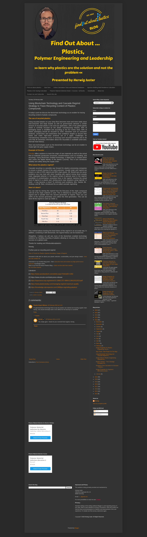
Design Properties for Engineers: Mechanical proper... (105, 370)
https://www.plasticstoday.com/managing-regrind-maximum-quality (55, 284)
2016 (96, 389)
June (97, 336)
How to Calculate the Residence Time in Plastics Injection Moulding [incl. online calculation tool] (110, 221)
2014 (96, 393)
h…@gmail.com (83, 496)
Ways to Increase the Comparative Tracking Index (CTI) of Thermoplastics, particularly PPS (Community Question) (110, 235)
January (98, 374)
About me (101, 91)
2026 (96, 310)
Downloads (91, 91)
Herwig (40, 319)
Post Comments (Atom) (42, 362)
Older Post (83, 359)
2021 (96, 377)
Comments (97, 414)
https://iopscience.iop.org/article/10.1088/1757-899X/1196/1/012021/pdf (57, 280)
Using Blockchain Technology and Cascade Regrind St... (105, 354)
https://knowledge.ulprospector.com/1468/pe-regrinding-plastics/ (54, 287)
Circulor (31, 153)
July (97, 333)
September (99, 329)
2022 (96, 320)
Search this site (52, 94)
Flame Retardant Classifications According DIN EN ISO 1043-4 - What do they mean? (110, 250)
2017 (96, 386)
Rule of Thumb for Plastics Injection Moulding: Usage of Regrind (48, 253)
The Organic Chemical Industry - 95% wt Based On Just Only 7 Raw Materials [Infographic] (110, 206)
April (97, 341)
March (98, 343)
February (98, 345)
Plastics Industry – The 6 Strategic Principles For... (105, 362)
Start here (47, 87)
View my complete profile (99, 403)
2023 (96, 317)
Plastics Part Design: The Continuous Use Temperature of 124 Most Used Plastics (110, 175)
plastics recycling (37, 294)
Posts (96, 411)
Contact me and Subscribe (35, 94)
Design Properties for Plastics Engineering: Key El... (104, 348)
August (98, 331)
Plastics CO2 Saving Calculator (37, 91)
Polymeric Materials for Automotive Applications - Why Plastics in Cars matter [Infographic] (110, 263)
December (99, 322)
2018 (96, 384)
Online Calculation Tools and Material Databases (68, 87)
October (98, 326)
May (97, 338)
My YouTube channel (35, 267)
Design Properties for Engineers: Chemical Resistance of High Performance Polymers (109, 279)
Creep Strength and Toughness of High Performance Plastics (108, 293)
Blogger (77, 528)
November (99, 324)
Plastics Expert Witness (40, 305)
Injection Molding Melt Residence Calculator (101, 87)
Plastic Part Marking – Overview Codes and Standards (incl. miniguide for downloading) (110, 160)
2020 (96, 379)
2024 (96, 315)
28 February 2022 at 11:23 (55, 305)
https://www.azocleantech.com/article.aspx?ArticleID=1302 (52, 274)
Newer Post (32, 359)
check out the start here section (63, 265)
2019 (96, 381)
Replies (37, 316)
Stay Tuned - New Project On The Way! (106, 351)
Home (58, 359)
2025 (96, 312)
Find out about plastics (34, 87)
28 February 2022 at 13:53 (53, 319)
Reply (35, 312)
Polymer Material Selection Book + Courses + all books (67, 91)
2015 (96, 391)
